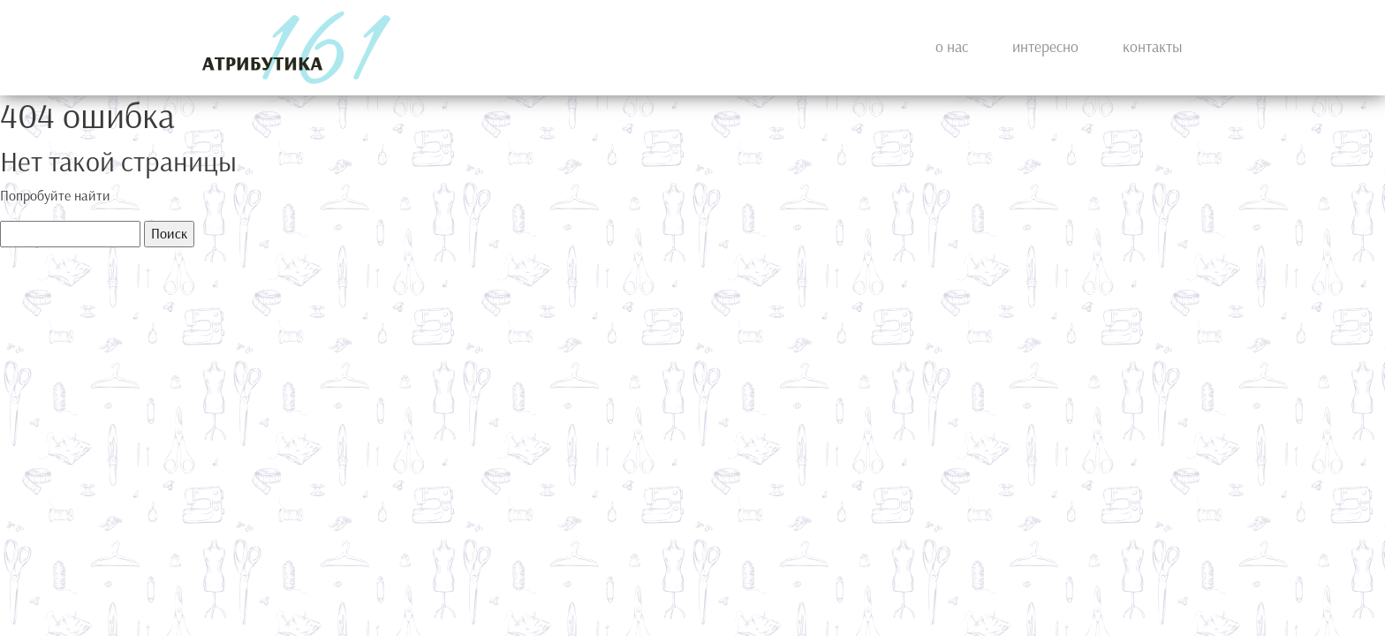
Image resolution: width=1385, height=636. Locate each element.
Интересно (1045, 47)
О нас (951, 47)
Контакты (1153, 47)
